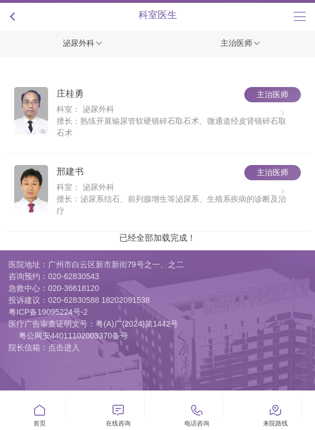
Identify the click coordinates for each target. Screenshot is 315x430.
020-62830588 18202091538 (99, 300)
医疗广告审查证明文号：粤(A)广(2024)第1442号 (93, 323)
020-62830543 (73, 276)
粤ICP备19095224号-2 (48, 311)
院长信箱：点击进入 (44, 347)
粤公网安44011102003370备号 (73, 335)
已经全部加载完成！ (157, 237)
